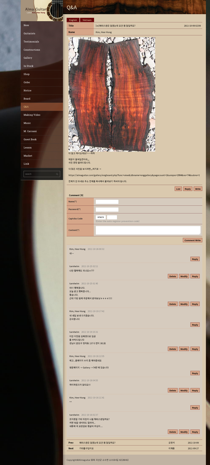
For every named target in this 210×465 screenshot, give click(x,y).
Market (28, 155)
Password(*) (74, 209)
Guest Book (30, 139)
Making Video (32, 114)
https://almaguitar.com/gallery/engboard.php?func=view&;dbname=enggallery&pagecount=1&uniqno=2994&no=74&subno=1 (134, 174)
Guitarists (29, 33)
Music (27, 122)
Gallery (28, 57)
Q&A (26, 106)
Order (27, 82)
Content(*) (74, 230)
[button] (104, 32)
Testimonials (31, 41)
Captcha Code (76, 218)
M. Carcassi (30, 131)
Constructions (32, 49)
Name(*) (73, 201)
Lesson (28, 147)
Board (27, 98)
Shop (26, 74)
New (26, 25)
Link (26, 163)
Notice (27, 90)
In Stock (28, 65)
